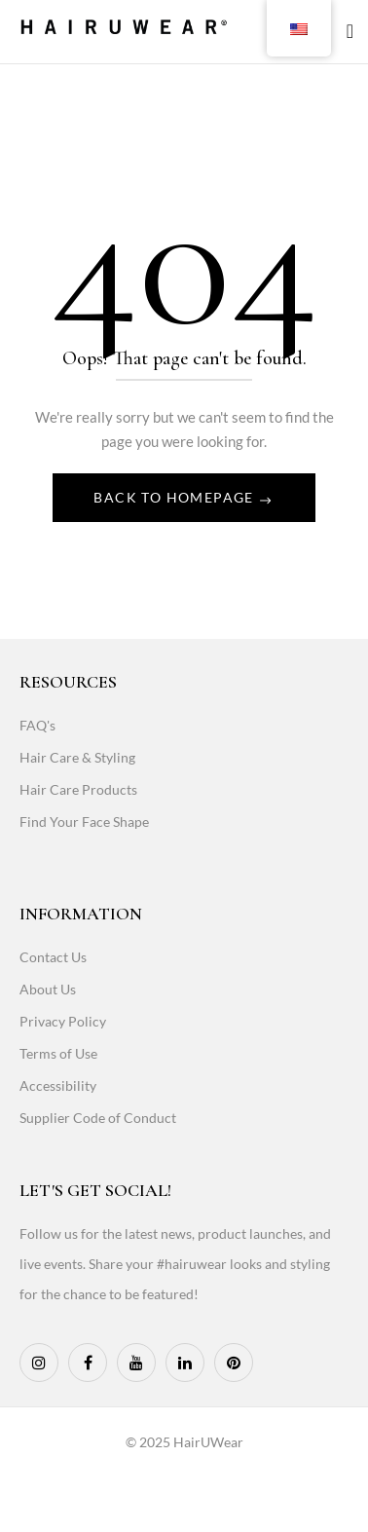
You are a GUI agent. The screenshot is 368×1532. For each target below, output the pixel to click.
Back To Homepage (175, 497)
